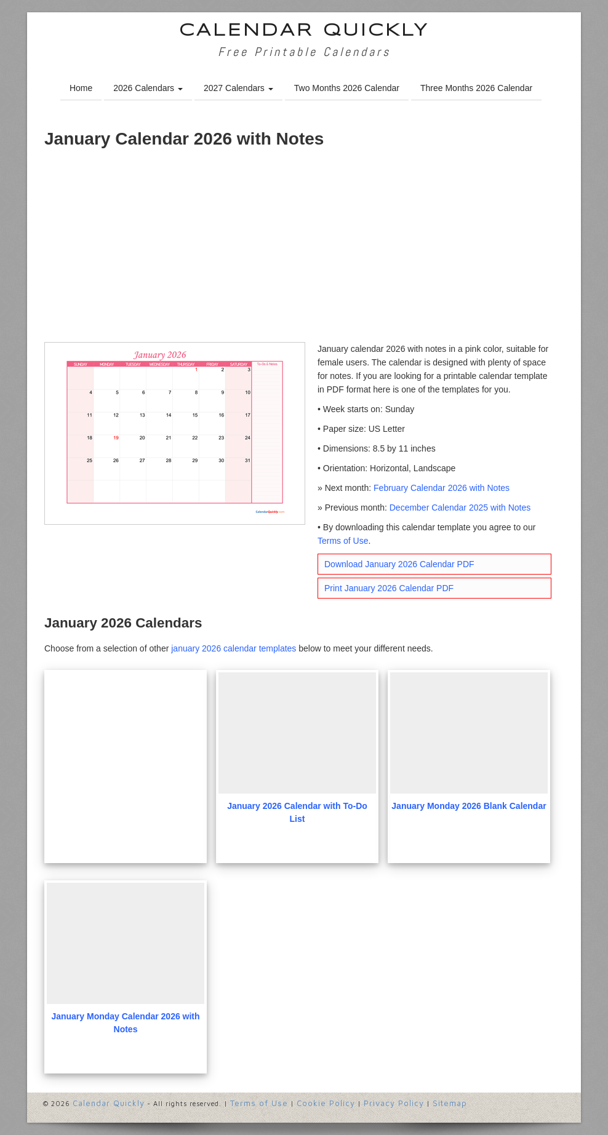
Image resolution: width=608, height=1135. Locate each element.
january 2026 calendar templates (233, 648)
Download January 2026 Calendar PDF (399, 564)
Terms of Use (343, 541)
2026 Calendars (148, 88)
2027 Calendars (238, 88)
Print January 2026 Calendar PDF (389, 588)
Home (81, 88)
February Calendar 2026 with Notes (442, 488)
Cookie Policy (326, 1103)
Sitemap (450, 1103)
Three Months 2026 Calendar (476, 88)
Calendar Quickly (304, 31)
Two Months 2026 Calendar (346, 88)
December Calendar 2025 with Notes (460, 507)
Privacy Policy (394, 1103)
